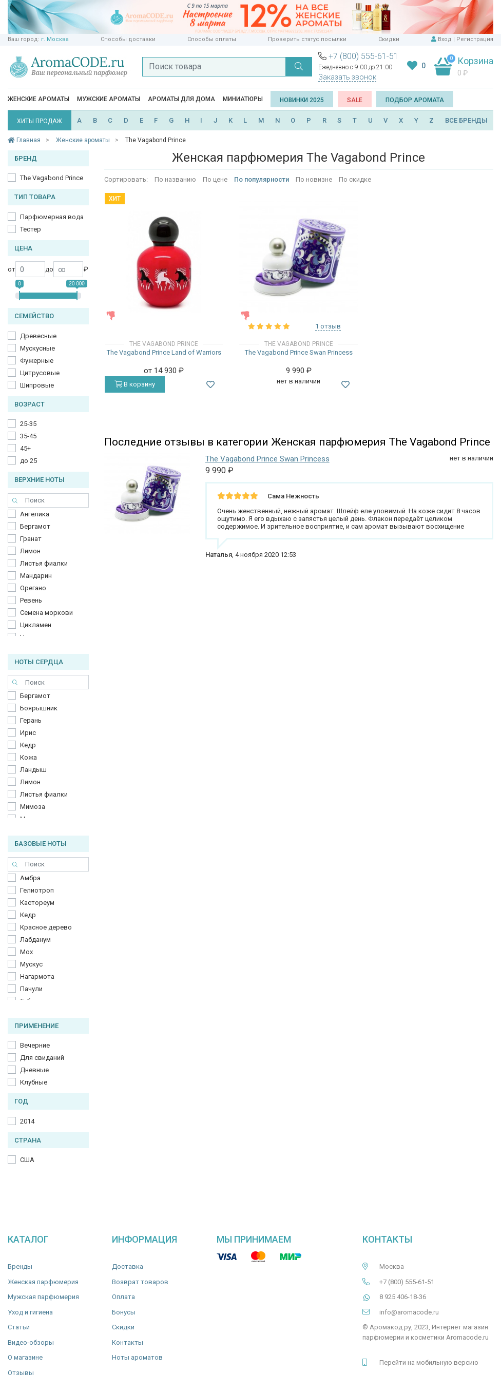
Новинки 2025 (302, 100)
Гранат (31, 539)
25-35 (28, 424)
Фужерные (36, 360)
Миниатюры (243, 99)
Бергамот (35, 526)
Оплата (123, 1297)
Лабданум (35, 939)
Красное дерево (46, 927)
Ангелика (34, 514)
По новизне (314, 179)
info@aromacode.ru (409, 1312)
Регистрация (474, 39)
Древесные (38, 336)
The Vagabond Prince (51, 178)
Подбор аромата (415, 100)
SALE (354, 100)
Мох (26, 952)
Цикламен (35, 625)
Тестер (30, 229)
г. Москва (55, 39)
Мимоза (32, 806)
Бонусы (124, 1312)
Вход (445, 39)
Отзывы (21, 1373)
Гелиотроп (37, 890)
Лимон (30, 551)
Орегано (33, 588)
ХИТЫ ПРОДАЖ (39, 121)
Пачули (31, 989)
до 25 (28, 461)
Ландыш (33, 769)
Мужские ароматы (108, 99)
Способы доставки (128, 39)
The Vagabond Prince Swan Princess (299, 352)
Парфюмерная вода (52, 217)
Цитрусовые (40, 373)
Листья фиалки (44, 563)
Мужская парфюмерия (43, 1297)
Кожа (28, 757)
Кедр (28, 745)
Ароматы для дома (181, 99)
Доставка (127, 1266)
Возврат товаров (140, 1282)
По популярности (261, 179)
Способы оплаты (211, 39)
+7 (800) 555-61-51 (363, 56)
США (27, 1160)
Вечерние (35, 1045)
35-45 (28, 436)
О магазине (25, 1357)
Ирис (28, 733)
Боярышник (38, 708)
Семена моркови (46, 612)
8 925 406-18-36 (402, 1297)
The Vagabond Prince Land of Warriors (164, 352)
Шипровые (37, 385)
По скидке (355, 179)
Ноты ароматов (137, 1357)
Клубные (33, 1082)
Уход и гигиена (30, 1312)
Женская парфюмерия (43, 1282)
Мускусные (37, 348)
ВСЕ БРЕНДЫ (466, 120)
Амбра (30, 878)
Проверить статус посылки (307, 39)
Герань (31, 720)
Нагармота (37, 976)
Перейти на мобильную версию (428, 1362)
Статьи (19, 1327)
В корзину (134, 384)
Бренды (20, 1266)
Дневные (34, 1070)
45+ (25, 448)
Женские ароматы (38, 99)
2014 (27, 1121)
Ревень (31, 600)
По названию (175, 179)
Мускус (31, 964)
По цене (215, 179)
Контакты (127, 1342)
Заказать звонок (347, 77)
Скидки (388, 39)
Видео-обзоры (31, 1342)
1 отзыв (328, 326)
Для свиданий (42, 1057)
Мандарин (36, 575)
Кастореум (37, 902)
